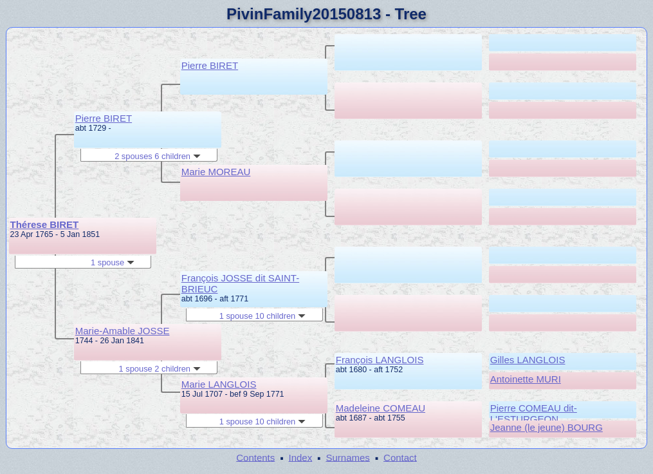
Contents (255, 456)
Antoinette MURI (525, 379)
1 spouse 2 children (160, 369)
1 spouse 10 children (262, 316)
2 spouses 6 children (157, 156)
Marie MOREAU (216, 171)
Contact (400, 456)
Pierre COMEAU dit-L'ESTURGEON (533, 413)
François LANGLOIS (380, 359)
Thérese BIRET (44, 224)
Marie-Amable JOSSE (122, 330)
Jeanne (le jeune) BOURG (546, 427)
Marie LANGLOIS (219, 384)
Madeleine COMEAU (380, 408)
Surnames (347, 456)
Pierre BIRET (103, 118)
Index (301, 456)
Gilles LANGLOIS (528, 359)
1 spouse (112, 262)
